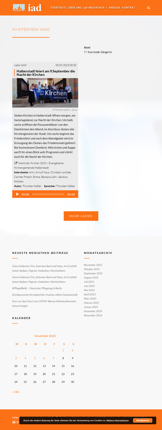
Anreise (114, 7)
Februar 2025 (91, 302)
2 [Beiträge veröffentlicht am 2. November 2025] (72, 350)
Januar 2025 (91, 307)
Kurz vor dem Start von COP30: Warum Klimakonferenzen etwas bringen (44, 303)
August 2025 (91, 277)
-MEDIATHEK (94, 7)
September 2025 (93, 273)
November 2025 (93, 265)
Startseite (59, 7)
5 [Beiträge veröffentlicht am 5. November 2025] (35, 358)
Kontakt (128, 7)
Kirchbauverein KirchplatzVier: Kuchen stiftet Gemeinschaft (45, 294)
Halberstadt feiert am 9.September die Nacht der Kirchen (46, 73)
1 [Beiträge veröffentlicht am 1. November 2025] (63, 350)
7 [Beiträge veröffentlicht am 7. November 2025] (53, 358)
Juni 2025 (89, 285)
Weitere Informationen (118, 420)
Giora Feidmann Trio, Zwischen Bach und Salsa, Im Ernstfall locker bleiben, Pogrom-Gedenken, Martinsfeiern (44, 268)
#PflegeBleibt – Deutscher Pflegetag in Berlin (37, 288)
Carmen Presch (23, 176)
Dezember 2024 (93, 311)
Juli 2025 (89, 281)
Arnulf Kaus (42, 172)
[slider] (48, 194)
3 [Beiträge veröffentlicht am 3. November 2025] (16, 358)
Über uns (75, 7)
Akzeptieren (142, 420)
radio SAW (20, 65)
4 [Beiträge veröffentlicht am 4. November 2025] (25, 358)
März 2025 (90, 298)
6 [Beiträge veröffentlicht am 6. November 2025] (44, 358)
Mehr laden (81, 216)
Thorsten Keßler (32, 186)
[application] (45, 194)
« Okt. (16, 392)
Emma (36, 176)
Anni (31, 172)
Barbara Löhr (49, 176)
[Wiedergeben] (17, 194)
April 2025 (90, 294)
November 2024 (93, 315)
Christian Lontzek (60, 172)
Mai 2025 (89, 290)
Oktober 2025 (92, 269)
